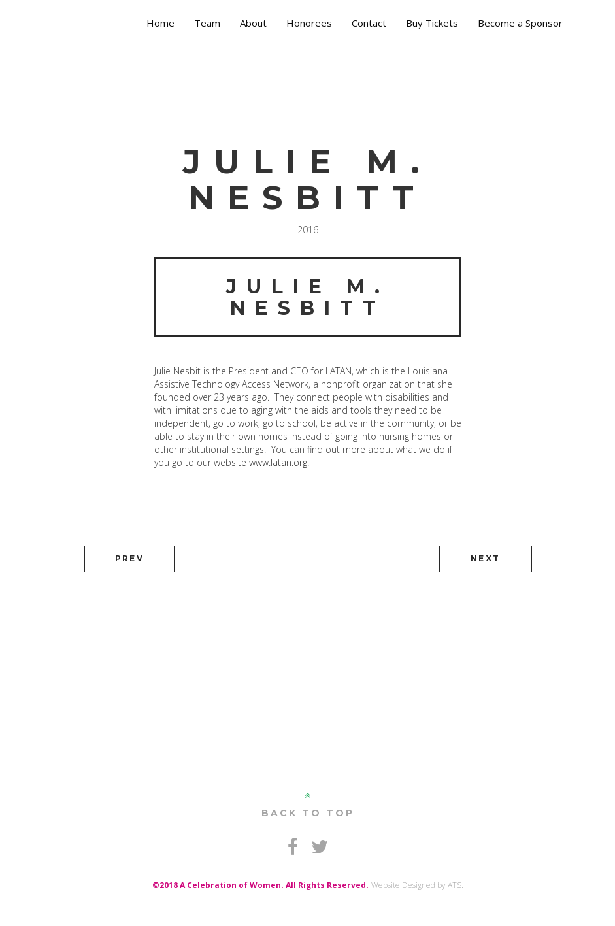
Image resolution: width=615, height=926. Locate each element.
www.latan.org (278, 462)
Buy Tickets (432, 22)
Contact (369, 22)
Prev (129, 558)
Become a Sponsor (520, 22)
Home (160, 22)
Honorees (309, 22)
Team (207, 22)
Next (486, 558)
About (253, 22)
